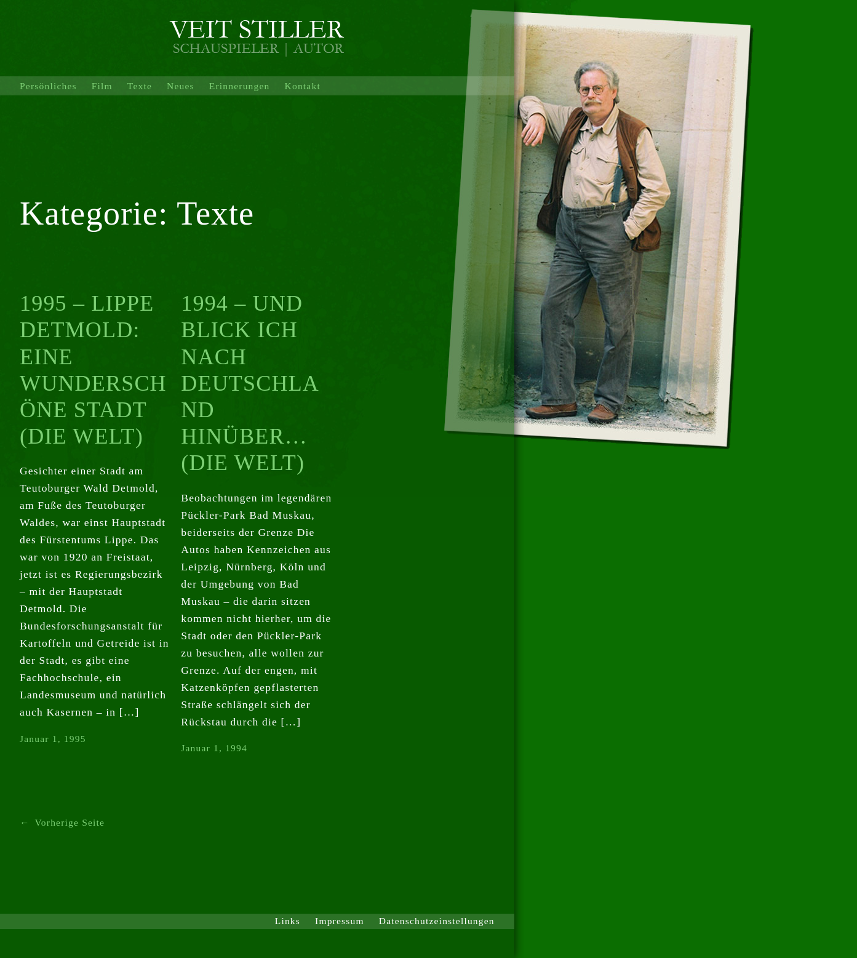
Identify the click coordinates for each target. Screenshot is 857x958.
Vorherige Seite (62, 823)
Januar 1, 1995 (53, 738)
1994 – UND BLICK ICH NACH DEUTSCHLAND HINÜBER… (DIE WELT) (250, 383)
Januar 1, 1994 (214, 748)
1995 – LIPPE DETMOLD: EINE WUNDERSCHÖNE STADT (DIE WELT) (93, 370)
